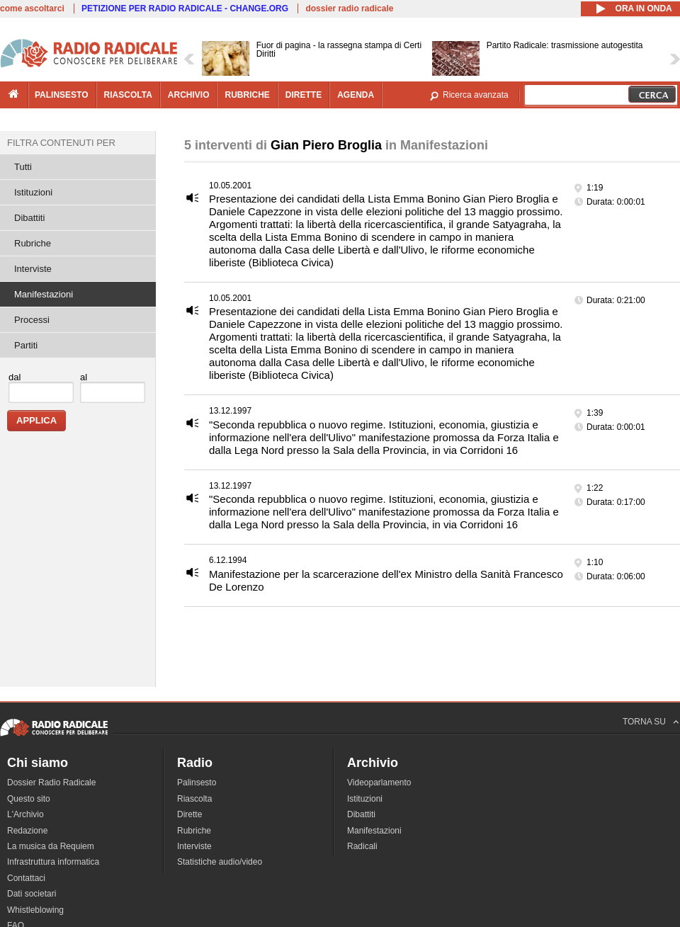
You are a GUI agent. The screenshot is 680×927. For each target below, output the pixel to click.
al (83, 377)
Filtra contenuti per (61, 142)
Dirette (189, 814)
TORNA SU (644, 722)
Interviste (33, 268)
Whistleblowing (35, 910)
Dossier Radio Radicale (51, 782)
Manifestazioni (43, 294)
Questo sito (28, 799)
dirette (303, 95)
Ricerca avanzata (476, 95)
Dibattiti (29, 217)
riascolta (128, 95)
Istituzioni (33, 192)
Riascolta (194, 799)
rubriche (247, 95)
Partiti (26, 345)
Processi (32, 319)
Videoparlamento (379, 782)
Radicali (362, 846)
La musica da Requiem (50, 846)
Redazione (27, 831)
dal (14, 377)
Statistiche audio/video (219, 862)
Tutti (23, 166)
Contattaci (26, 878)
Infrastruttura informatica (53, 862)
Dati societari (31, 894)
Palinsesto (196, 782)
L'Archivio (25, 814)
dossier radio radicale (349, 8)
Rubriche (32, 243)
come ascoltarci (32, 8)
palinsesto (62, 95)
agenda (355, 95)
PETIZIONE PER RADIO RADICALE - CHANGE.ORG (184, 8)
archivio (189, 95)
